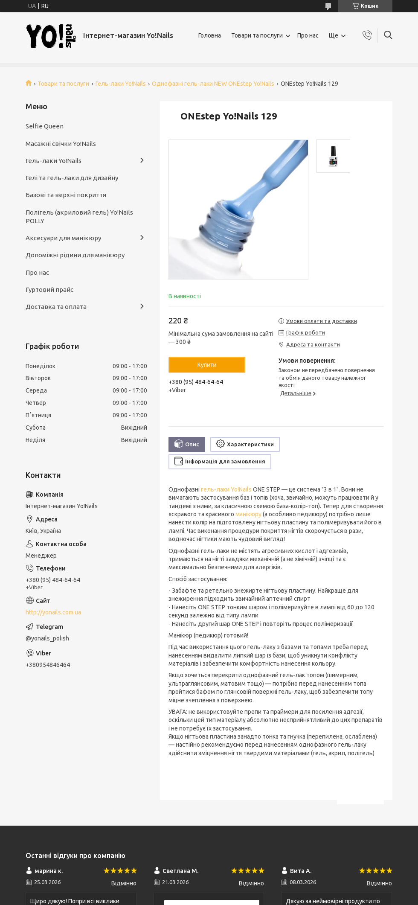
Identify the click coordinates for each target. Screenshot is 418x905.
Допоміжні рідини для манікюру (75, 255)
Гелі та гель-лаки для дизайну (72, 177)
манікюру (248, 514)
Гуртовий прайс (49, 289)
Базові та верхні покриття (66, 194)
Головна (209, 35)
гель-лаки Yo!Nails (226, 489)
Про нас (308, 35)
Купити (207, 364)
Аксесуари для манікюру (63, 238)
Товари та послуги (257, 35)
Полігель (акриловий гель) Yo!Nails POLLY (79, 216)
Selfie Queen (45, 126)
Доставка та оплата (56, 306)
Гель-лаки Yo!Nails (121, 83)
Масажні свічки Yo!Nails (61, 143)
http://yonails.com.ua (53, 612)
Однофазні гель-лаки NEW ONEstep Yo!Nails (213, 83)
